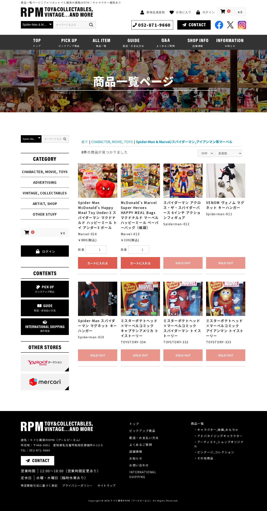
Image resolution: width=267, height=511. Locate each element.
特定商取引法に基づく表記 (39, 485)
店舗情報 (135, 451)
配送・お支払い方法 (144, 438)
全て (84, 141)
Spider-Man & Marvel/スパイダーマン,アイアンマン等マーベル (184, 141)
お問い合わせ (139, 465)
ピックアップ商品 (142, 431)
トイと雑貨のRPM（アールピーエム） (131, 500)
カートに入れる (97, 263)
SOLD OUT (182, 263)
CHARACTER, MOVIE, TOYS (45, 171)
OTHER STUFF (45, 214)
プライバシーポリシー (77, 485)
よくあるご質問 (140, 444)
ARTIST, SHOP (45, 203)
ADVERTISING (44, 182)
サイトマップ (106, 485)
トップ (134, 424)
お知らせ (135, 458)
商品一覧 (197, 423)
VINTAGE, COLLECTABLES (45, 192)
